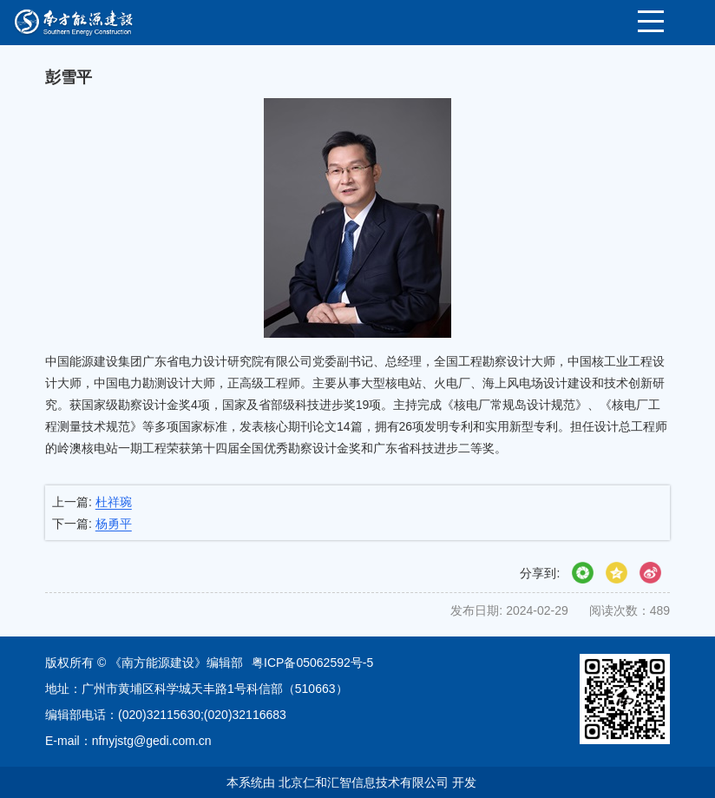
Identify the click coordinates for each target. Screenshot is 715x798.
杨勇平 (113, 524)
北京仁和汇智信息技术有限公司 (364, 782)
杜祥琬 (113, 502)
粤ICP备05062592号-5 (312, 662)
